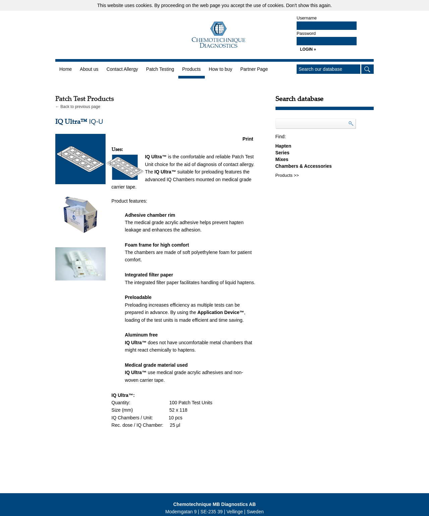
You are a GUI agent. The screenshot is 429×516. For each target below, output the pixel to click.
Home (65, 69)
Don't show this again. (309, 5)
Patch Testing (160, 69)
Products (191, 69)
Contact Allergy (122, 69)
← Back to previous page (77, 106)
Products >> (287, 175)
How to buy (220, 69)
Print (248, 139)
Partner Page (254, 69)
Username (307, 17)
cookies (143, 5)
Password (306, 33)
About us (89, 69)
